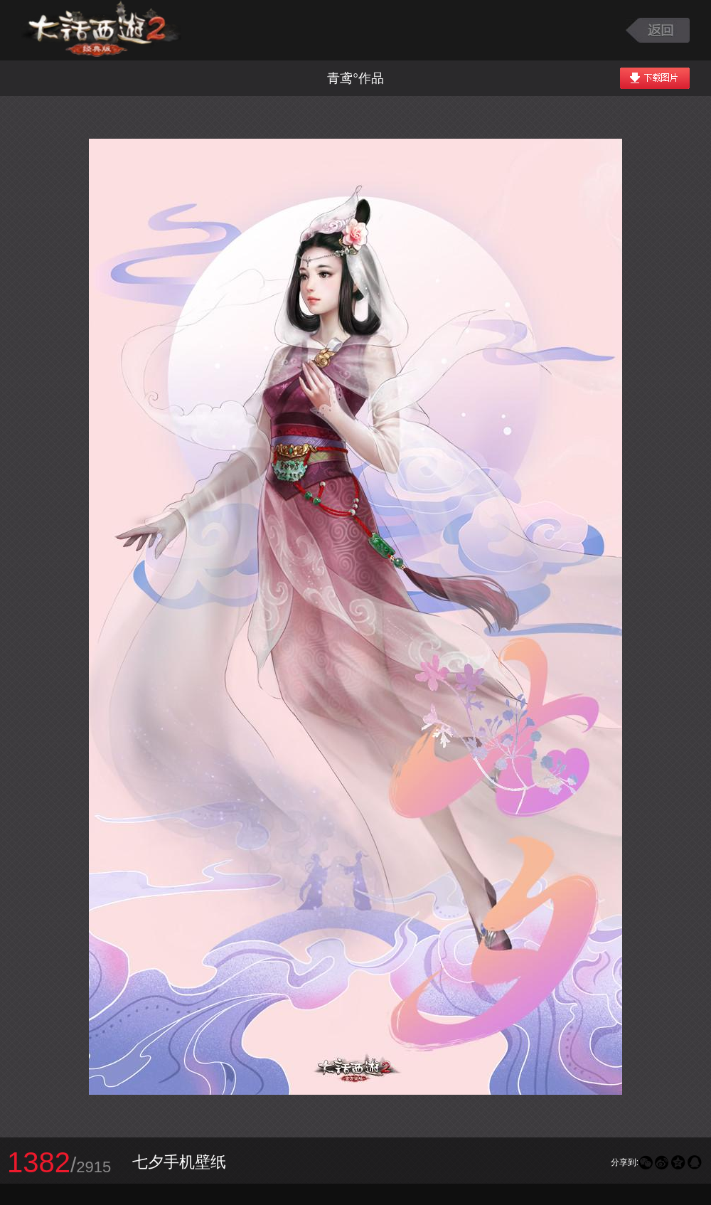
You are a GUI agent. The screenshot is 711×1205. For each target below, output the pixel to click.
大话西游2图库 (101, 30)
